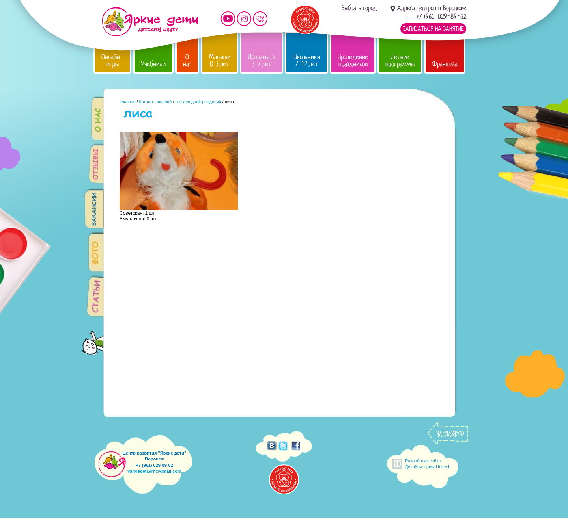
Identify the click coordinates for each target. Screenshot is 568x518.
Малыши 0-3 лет (219, 60)
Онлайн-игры (112, 60)
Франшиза (445, 64)
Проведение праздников (353, 60)
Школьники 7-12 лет (306, 60)
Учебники (153, 64)
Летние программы (400, 60)
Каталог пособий (155, 101)
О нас (187, 60)
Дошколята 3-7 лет (261, 60)
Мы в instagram (244, 18)
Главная (128, 101)
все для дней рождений (198, 101)
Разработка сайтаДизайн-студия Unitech (427, 464)
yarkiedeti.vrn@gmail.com (154, 471)
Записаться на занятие (433, 29)
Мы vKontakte (260, 18)
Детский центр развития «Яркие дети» (150, 21)
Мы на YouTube (227, 18)
